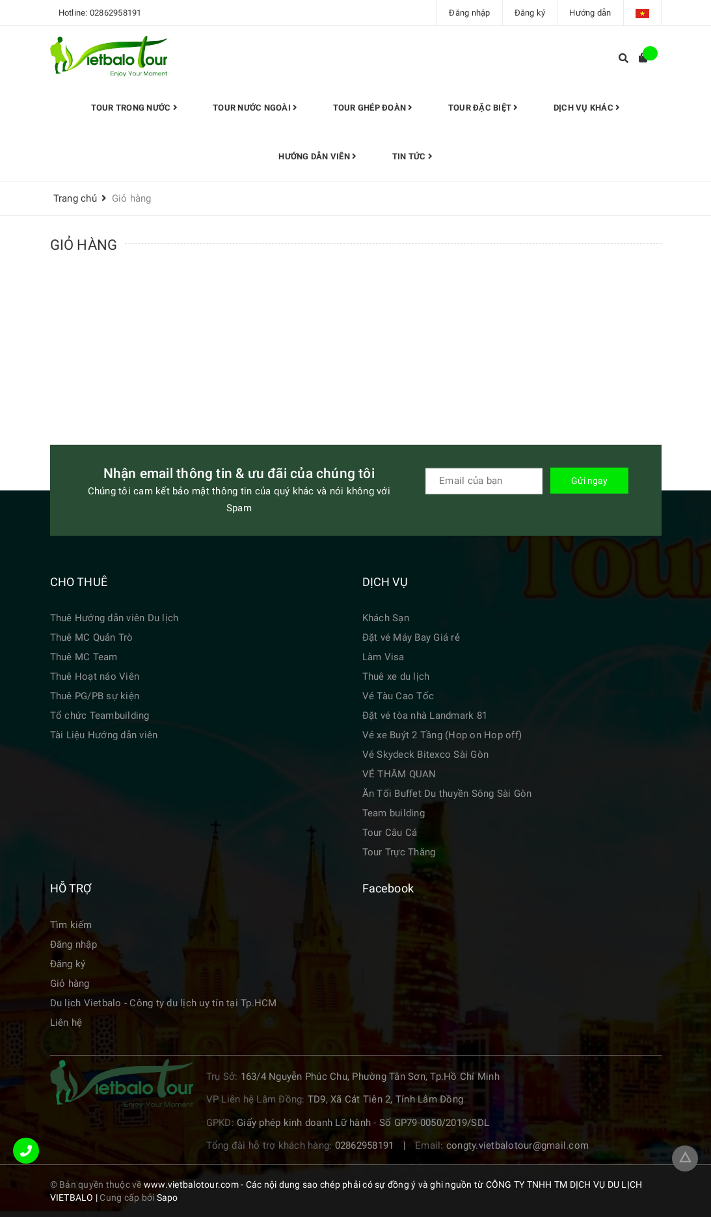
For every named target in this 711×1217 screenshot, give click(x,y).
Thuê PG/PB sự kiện (95, 696)
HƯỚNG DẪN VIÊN (318, 156)
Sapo (167, 1197)
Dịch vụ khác (584, 108)
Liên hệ (66, 1022)
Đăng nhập (469, 13)
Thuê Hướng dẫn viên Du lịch (114, 618)
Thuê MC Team (84, 657)
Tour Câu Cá (390, 832)
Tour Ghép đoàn (373, 108)
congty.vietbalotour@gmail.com (517, 1145)
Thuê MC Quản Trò (91, 637)
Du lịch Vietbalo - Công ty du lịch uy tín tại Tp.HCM (163, 1003)
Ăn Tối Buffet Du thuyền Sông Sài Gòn (447, 793)
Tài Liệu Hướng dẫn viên (104, 735)
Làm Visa (383, 657)
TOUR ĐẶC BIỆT (482, 108)
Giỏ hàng (70, 983)
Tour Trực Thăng (399, 852)
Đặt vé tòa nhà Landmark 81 (425, 715)
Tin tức (411, 156)
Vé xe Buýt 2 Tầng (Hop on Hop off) (442, 735)
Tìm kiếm (71, 925)
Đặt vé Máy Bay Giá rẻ (411, 637)
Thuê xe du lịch (396, 676)
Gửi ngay (589, 480)
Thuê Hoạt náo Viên (95, 676)
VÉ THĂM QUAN (399, 774)
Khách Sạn (385, 618)
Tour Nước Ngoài (257, 108)
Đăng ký (530, 13)
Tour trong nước (137, 108)
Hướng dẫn (590, 13)
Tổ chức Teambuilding (100, 715)
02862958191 (116, 13)
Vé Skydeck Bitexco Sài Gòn (425, 754)
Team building (393, 813)
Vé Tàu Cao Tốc (398, 696)
